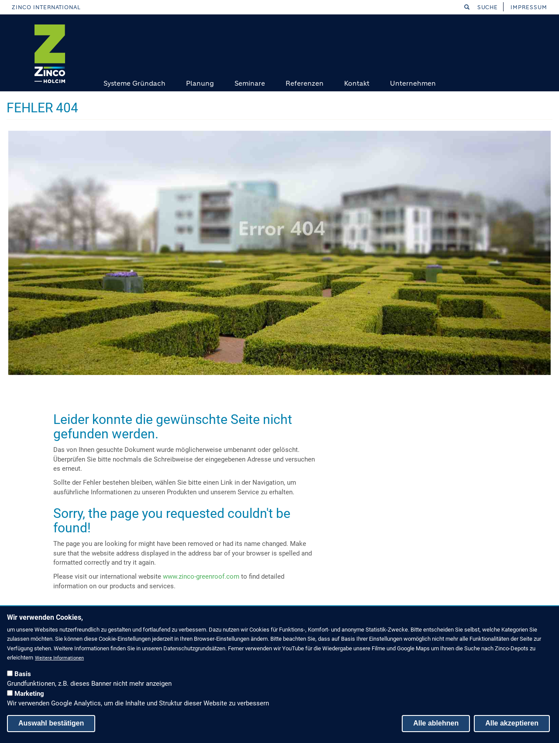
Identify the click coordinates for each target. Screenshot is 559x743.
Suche (481, 7)
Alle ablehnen (436, 723)
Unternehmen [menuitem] (413, 83)
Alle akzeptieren (511, 723)
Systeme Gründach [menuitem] (135, 83)
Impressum (529, 7)
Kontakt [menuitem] (356, 83)
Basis (22, 674)
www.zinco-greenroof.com (201, 576)
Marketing (29, 694)
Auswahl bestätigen (51, 723)
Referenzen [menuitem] (305, 83)
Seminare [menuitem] (250, 83)
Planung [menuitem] (200, 83)
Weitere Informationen (59, 658)
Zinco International (46, 7)
